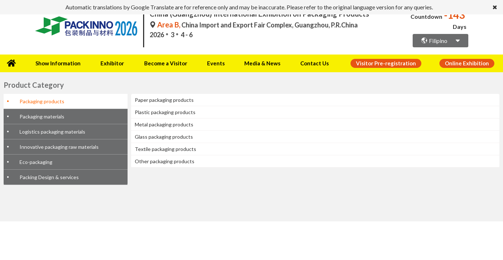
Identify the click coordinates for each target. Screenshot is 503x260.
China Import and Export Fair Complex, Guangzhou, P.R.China (254, 25)
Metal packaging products (164, 123)
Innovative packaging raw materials (59, 146)
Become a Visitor (159, 63)
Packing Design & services (49, 176)
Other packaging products (164, 160)
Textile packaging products (165, 148)
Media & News (248, 63)
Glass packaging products (164, 136)
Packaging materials (42, 115)
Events (206, 63)
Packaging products (42, 100)
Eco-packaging (36, 161)
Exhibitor (108, 63)
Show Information (56, 63)
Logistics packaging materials (52, 130)
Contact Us (297, 63)
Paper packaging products (164, 99)
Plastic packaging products (165, 111)
